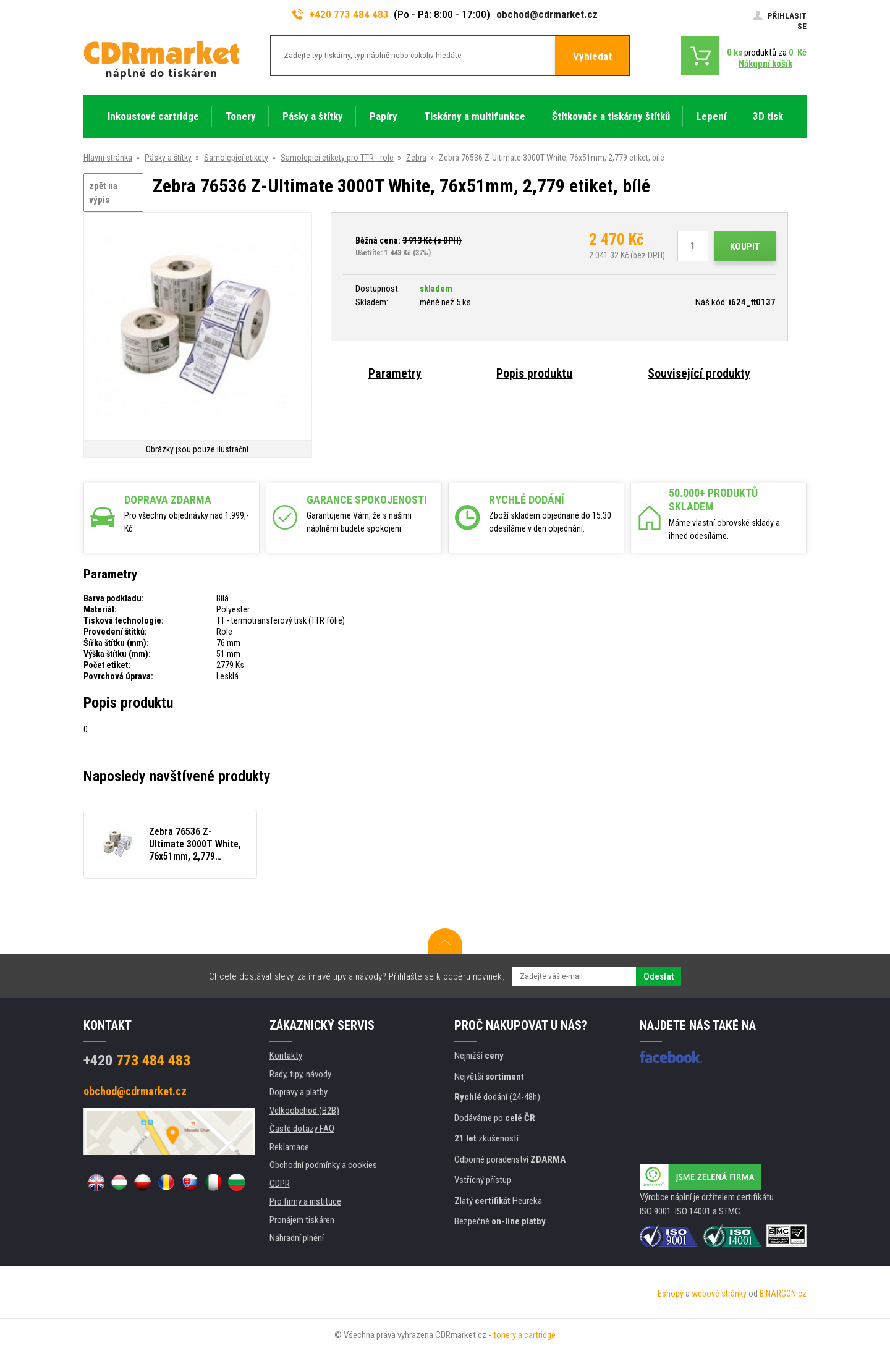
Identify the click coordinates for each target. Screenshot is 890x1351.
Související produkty (699, 373)
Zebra (416, 158)
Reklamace (289, 1147)
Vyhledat (592, 56)
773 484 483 (136, 1060)
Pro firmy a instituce (305, 1201)
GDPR (279, 1183)
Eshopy (671, 1293)
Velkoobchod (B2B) (304, 1110)
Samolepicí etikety (236, 158)
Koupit (745, 246)
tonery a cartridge (524, 1334)
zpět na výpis (103, 193)
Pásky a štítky (168, 158)
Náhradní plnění (296, 1237)
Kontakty (285, 1055)
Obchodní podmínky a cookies (323, 1165)
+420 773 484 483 (340, 14)
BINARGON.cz (783, 1293)
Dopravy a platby (298, 1092)
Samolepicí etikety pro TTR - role (337, 158)
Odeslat (658, 976)
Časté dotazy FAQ (301, 1128)
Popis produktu (534, 373)
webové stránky (719, 1293)
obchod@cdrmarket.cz (547, 14)
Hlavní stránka (107, 158)
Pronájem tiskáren (301, 1220)
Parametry (395, 373)
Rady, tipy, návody (300, 1074)
